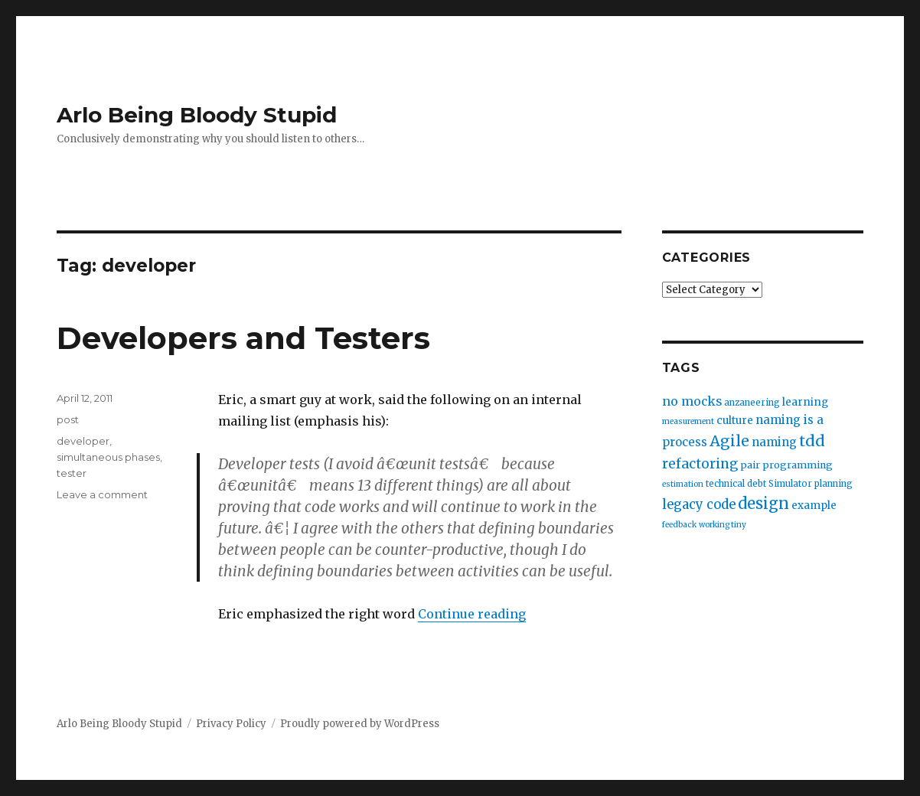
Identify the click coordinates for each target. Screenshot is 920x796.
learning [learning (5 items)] (805, 402)
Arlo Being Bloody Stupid (197, 115)
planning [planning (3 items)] (833, 483)
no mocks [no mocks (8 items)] (692, 401)
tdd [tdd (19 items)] (812, 441)
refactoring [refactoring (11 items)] (700, 463)
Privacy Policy (231, 723)
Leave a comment (102, 494)
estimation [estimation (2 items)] (682, 484)
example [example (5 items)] (814, 505)
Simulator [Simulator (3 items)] (790, 483)
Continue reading (472, 613)
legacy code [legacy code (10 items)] (699, 505)
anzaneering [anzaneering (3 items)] (752, 402)
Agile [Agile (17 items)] (729, 441)
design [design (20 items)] (763, 503)
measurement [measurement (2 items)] (688, 421)
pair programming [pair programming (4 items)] (786, 465)
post (68, 419)
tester (71, 473)
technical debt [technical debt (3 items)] (736, 483)
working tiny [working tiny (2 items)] (722, 525)
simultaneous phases (108, 457)
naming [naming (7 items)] (774, 442)
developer (83, 441)
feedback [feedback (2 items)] (679, 525)
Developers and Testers (243, 338)
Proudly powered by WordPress (359, 723)
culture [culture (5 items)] (734, 420)
